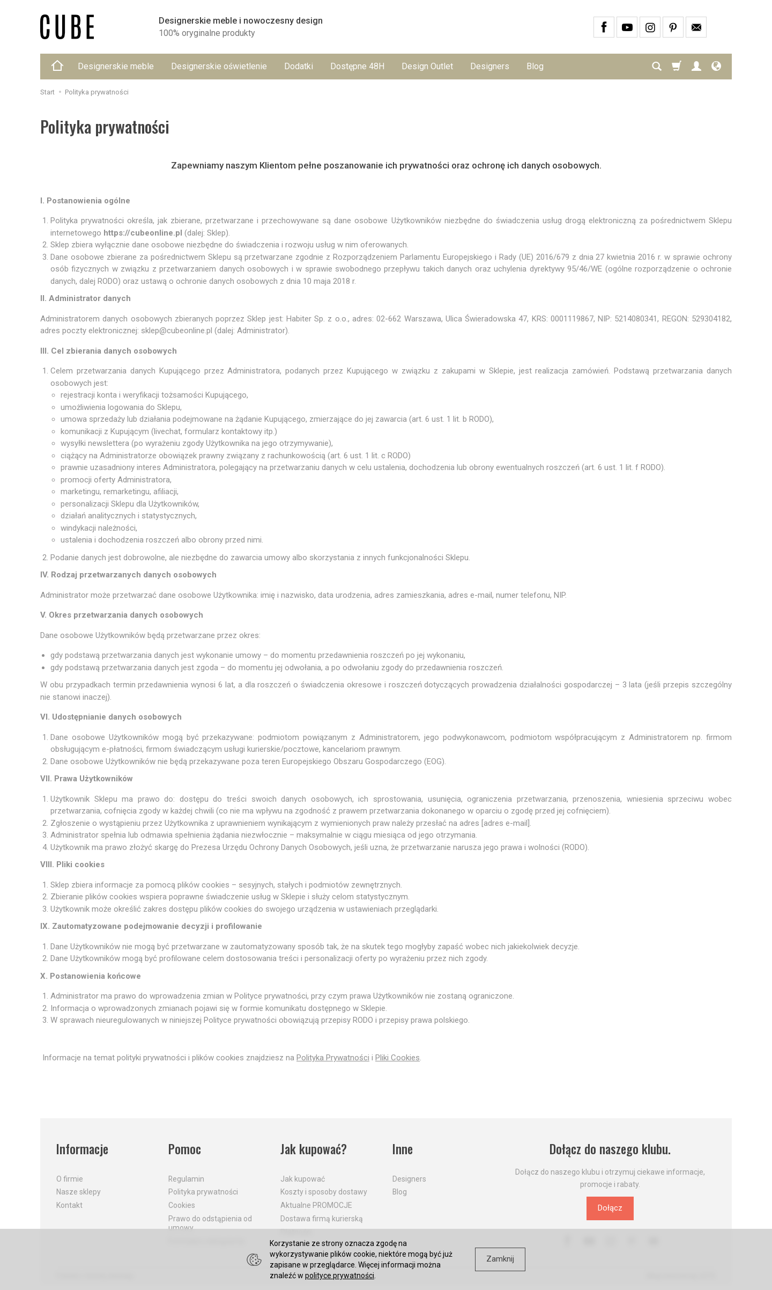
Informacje (82, 1149)
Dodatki (298, 66)
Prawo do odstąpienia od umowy (210, 1223)
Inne (402, 1149)
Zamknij (500, 1259)
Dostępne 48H (357, 66)
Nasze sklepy (78, 1192)
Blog (535, 66)
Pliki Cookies (397, 1057)
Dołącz (610, 1208)
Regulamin (186, 1179)
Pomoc (184, 1149)
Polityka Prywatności (332, 1057)
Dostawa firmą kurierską (321, 1218)
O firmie (69, 1179)
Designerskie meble (116, 66)
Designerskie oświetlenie (219, 66)
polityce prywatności (339, 1275)
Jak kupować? (313, 1149)
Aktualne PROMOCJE (316, 1205)
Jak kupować (302, 1179)
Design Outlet (427, 66)
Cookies (181, 1205)
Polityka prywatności (203, 1192)
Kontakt (69, 1205)
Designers (489, 66)
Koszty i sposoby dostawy (323, 1192)
